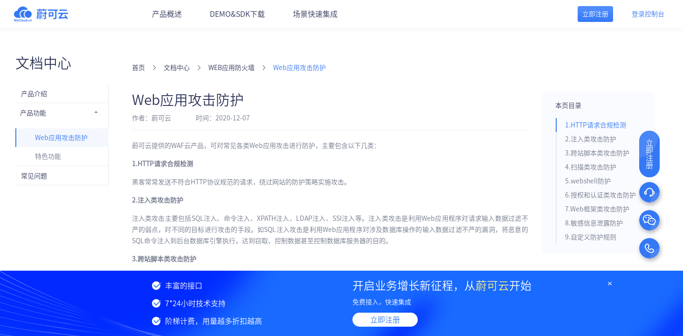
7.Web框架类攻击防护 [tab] (597, 209)
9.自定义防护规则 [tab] (590, 237)
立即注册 (385, 319)
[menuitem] (62, 93)
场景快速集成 (315, 14)
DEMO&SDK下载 (237, 14)
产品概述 (167, 14)
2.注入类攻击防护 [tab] (590, 139)
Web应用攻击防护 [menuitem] (61, 137)
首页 (138, 67)
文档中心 (177, 67)
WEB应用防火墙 (231, 67)
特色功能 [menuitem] (48, 156)
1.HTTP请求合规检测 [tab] (595, 125)
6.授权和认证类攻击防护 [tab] (600, 195)
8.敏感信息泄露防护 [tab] (594, 223)
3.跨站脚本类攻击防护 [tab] (597, 153)
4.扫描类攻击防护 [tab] (590, 167)
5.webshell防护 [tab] (588, 181)
